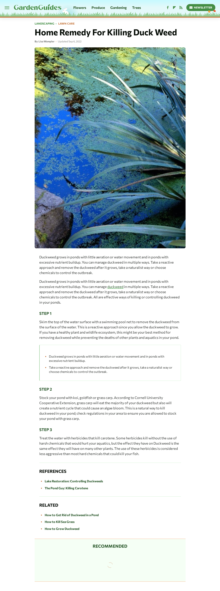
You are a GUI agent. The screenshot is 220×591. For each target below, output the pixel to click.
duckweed (115, 286)
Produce (98, 7)
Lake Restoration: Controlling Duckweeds (74, 481)
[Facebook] (167, 8)
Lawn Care (66, 23)
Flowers (79, 7)
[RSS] (181, 8)
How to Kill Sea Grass (59, 522)
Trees (136, 7)
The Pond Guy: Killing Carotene (66, 488)
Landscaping (44, 23)
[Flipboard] (174, 8)
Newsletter (200, 7)
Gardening (118, 7)
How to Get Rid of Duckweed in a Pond (72, 515)
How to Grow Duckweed (62, 528)
